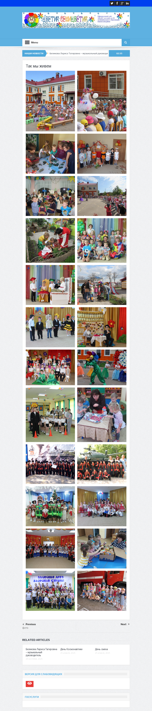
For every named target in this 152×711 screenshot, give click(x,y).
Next (125, 624)
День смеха (101, 649)
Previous (29, 624)
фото (25, 627)
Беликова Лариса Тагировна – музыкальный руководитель (81, 53)
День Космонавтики (71, 649)
